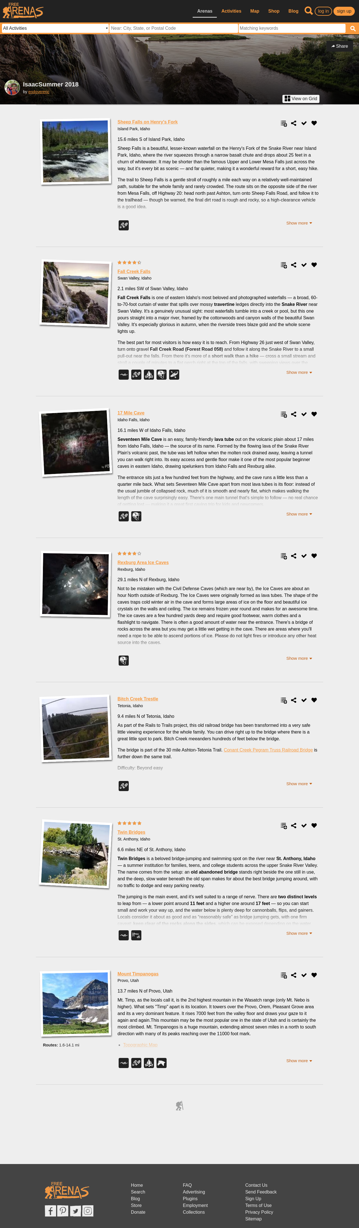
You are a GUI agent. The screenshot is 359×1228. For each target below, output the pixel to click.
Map (254, 11)
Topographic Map (140, 1045)
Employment (195, 1205)
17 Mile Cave (131, 413)
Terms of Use (258, 1205)
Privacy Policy (259, 1212)
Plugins (190, 1198)
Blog (294, 11)
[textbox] (292, 28)
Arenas (204, 11)
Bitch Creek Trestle (138, 699)
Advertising (194, 1192)
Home (137, 1185)
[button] (299, 223)
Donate (138, 1212)
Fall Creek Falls (134, 271)
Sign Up (253, 1198)
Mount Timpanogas (138, 974)
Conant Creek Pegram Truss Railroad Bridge (268, 750)
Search (138, 1192)
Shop (274, 11)
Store (136, 1205)
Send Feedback (261, 1192)
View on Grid (301, 98)
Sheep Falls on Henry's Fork (148, 122)
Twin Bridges (131, 832)
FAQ (187, 1185)
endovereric (38, 92)
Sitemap (253, 1218)
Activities (231, 11)
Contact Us (256, 1185)
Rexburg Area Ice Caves (143, 562)
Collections (194, 1212)
